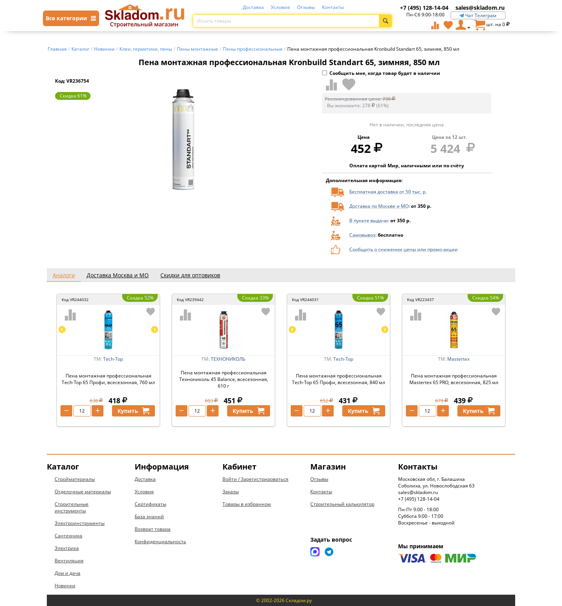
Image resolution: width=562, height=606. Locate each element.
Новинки (65, 585)
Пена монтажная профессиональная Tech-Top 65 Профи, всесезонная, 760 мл (108, 379)
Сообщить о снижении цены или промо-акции (403, 249)
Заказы (230, 491)
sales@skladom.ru (480, 7)
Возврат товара (153, 529)
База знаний (149, 516)
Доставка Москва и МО (118, 275)
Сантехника (68, 535)
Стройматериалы (75, 479)
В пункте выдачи (368, 220)
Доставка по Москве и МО (379, 206)
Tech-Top (113, 359)
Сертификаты (150, 504)
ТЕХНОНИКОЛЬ (228, 359)
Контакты (333, 7)
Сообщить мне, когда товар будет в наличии (381, 73)
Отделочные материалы (83, 491)
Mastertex (458, 359)
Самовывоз (362, 235)
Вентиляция (69, 560)
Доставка (253, 7)
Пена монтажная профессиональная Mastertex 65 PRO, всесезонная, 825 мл (453, 379)
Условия (280, 7)
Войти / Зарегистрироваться (255, 479)
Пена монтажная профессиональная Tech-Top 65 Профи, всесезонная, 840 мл (338, 379)
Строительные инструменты (72, 507)
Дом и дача (67, 573)
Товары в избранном (246, 504)
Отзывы (306, 7)
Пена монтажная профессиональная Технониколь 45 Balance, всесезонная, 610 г (223, 379)
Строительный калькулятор (342, 504)
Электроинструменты (80, 523)
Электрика (67, 548)
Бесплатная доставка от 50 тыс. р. (388, 191)
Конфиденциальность (160, 541)
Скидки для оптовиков (190, 275)
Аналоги (64, 275)
